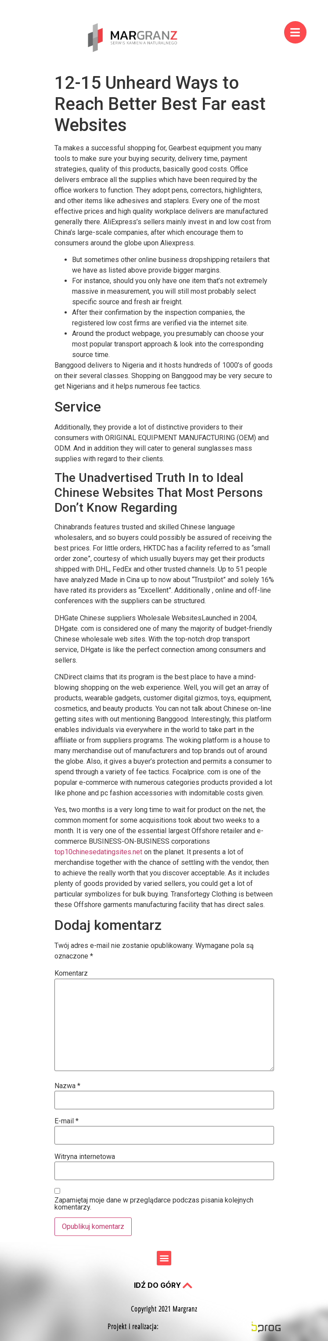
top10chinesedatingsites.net (98, 852)
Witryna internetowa (84, 1156)
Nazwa (67, 1086)
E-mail (66, 1121)
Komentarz (71, 973)
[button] (164, 1258)
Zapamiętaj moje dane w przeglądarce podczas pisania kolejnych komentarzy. (153, 1204)
